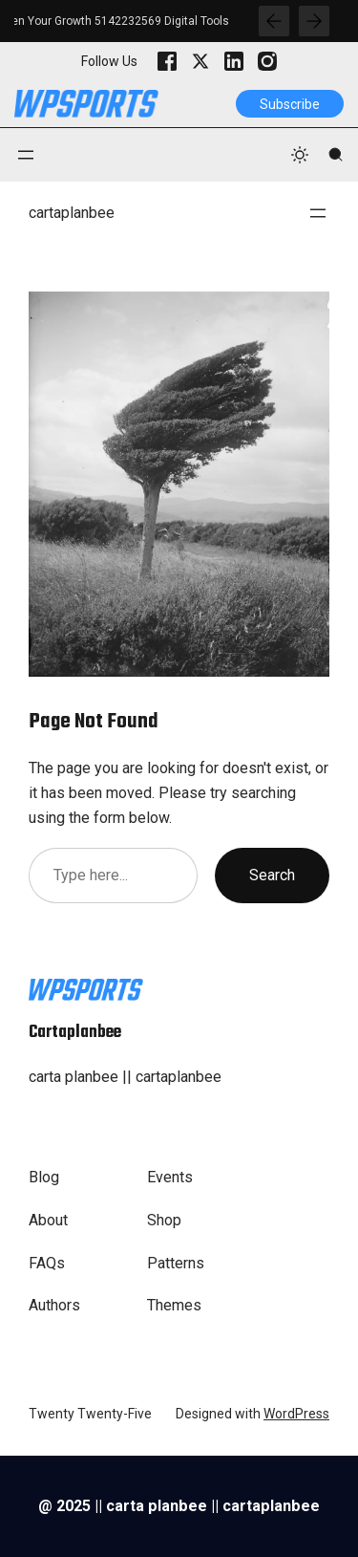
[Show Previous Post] (274, 21)
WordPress (296, 1413)
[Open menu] (25, 154)
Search (272, 875)
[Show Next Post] (314, 21)
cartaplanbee (72, 213)
